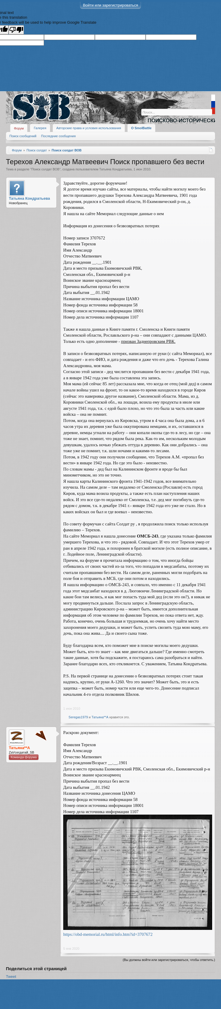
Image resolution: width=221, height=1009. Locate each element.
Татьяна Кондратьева (115, 169)
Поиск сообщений (22, 136)
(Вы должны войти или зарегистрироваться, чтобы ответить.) (169, 960)
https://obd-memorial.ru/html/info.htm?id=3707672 (107, 934)
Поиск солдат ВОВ (45, 169)
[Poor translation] (16, 29)
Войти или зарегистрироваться (110, 5)
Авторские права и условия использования (88, 128)
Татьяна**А (100, 717)
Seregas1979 (78, 717)
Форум (19, 128)
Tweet (11, 976)
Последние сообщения (58, 136)
